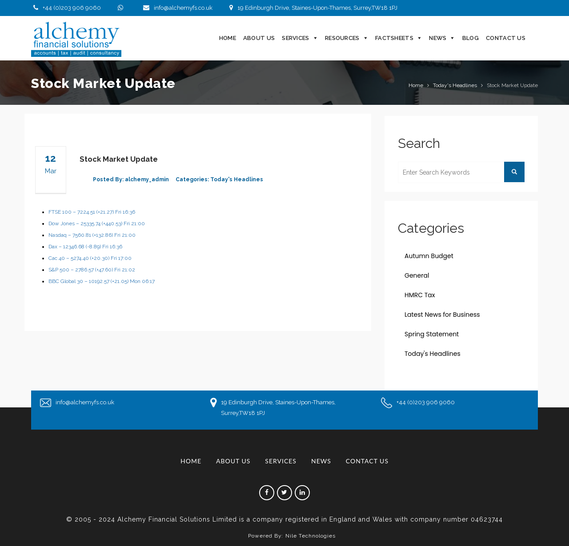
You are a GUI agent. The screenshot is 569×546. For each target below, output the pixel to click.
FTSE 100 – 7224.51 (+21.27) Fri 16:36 (91, 212)
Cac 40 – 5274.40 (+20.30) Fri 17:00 (90, 258)
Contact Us (505, 38)
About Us (259, 38)
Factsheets (394, 38)
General (417, 275)
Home (227, 38)
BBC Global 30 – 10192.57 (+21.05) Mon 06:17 (101, 281)
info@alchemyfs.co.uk (176, 7)
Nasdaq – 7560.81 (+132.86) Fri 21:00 (92, 235)
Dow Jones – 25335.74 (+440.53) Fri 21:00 (96, 223)
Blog (470, 38)
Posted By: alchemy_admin (131, 179)
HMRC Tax (420, 295)
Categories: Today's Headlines (219, 179)
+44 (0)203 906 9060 (66, 7)
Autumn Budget (429, 255)
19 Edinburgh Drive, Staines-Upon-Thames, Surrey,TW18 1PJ (312, 7)
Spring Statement (432, 334)
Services (295, 38)
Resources (342, 38)
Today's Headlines (455, 85)
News (437, 38)
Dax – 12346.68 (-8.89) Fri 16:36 (85, 246)
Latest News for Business (442, 314)
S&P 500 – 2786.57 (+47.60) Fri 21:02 (91, 270)
